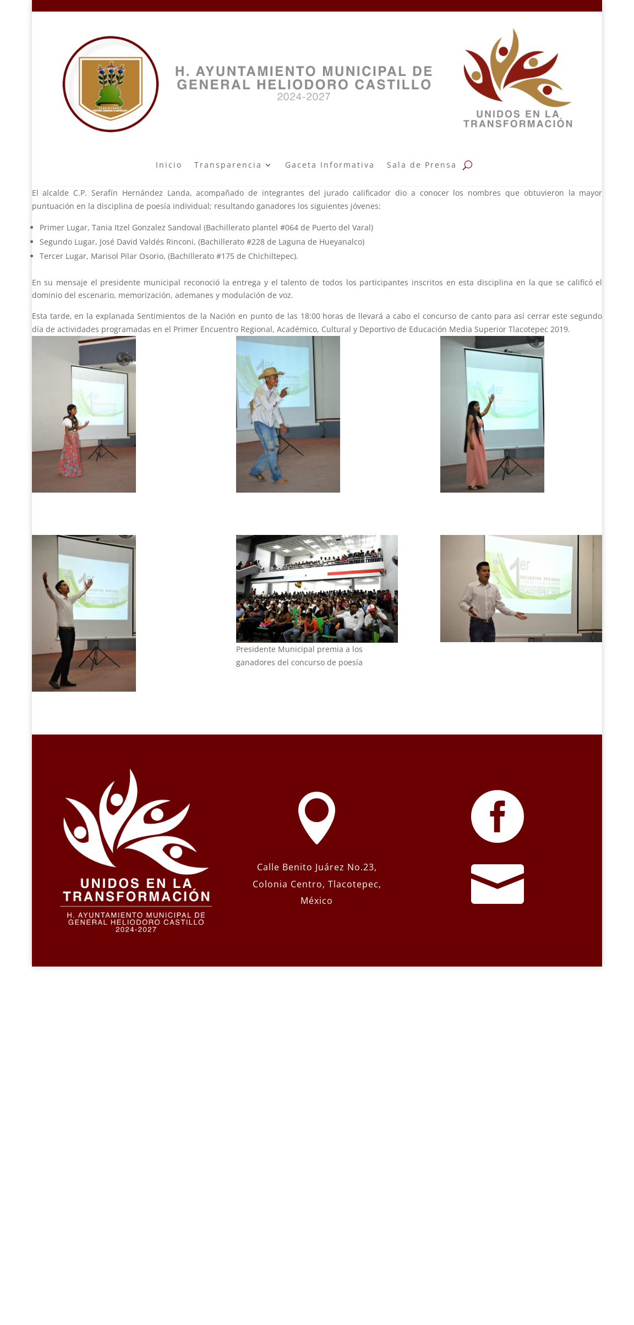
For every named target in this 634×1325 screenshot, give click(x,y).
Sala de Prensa (422, 164)
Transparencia (228, 164)
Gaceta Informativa (330, 164)
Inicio (169, 164)
